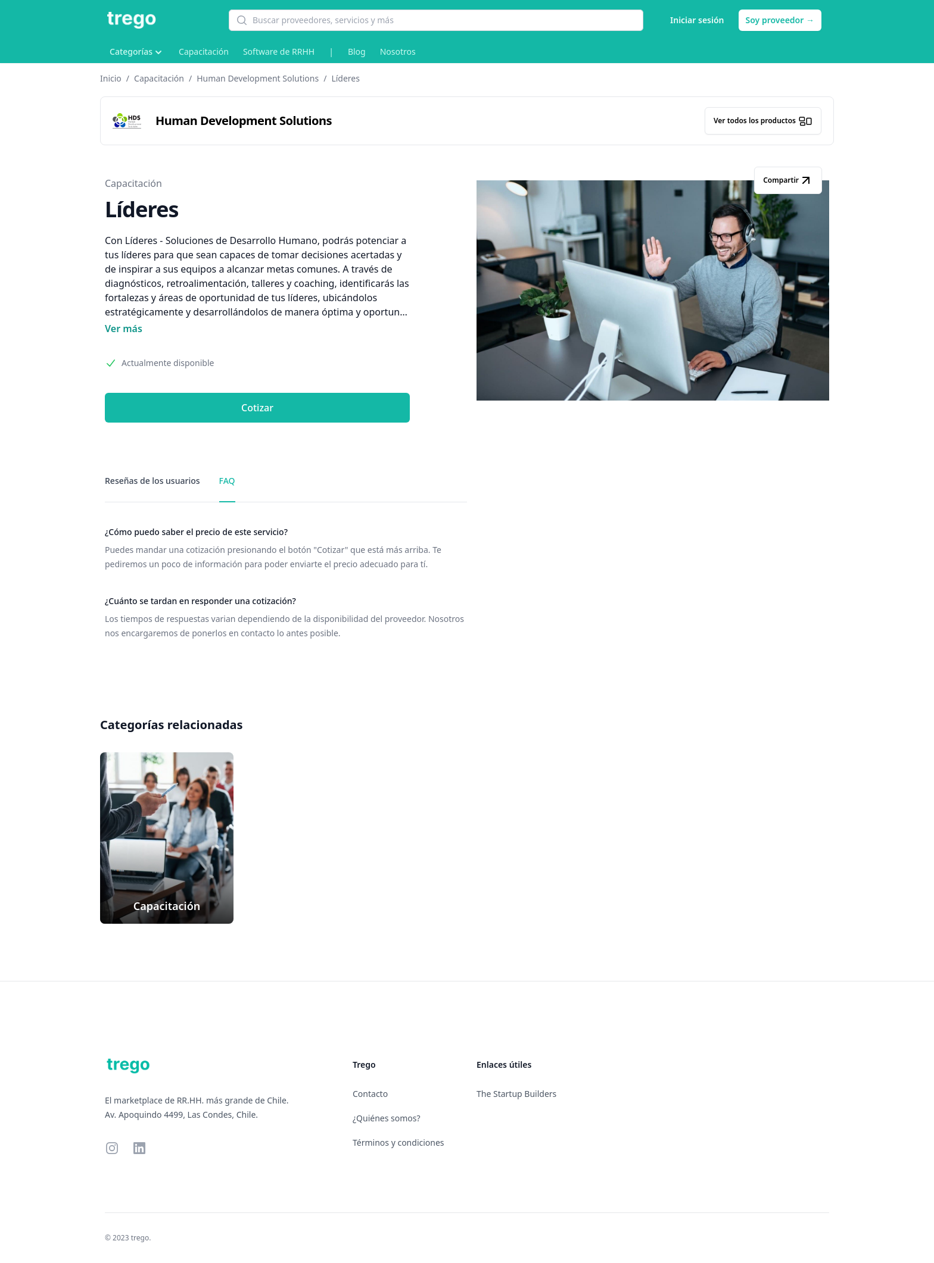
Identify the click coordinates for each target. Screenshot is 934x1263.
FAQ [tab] (227, 480)
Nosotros (398, 51)
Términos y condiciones (398, 1142)
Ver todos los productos (763, 121)
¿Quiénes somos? (387, 1118)
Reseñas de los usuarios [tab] (152, 480)
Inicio (111, 78)
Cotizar (257, 407)
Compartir (788, 180)
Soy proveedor (780, 20)
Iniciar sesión (697, 20)
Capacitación (204, 51)
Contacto (370, 1093)
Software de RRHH (279, 51)
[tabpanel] (286, 583)
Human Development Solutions (258, 78)
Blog (357, 51)
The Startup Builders (516, 1093)
